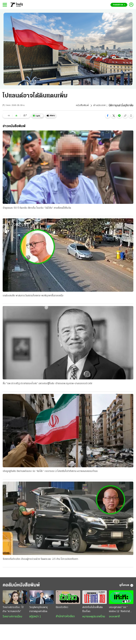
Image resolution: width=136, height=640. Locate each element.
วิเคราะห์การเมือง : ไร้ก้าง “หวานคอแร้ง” (13, 610)
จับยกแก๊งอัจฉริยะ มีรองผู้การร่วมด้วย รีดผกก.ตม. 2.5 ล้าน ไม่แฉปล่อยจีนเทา (40, 559)
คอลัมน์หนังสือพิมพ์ (23, 586)
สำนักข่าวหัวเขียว (65, 617)
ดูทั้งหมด (126, 586)
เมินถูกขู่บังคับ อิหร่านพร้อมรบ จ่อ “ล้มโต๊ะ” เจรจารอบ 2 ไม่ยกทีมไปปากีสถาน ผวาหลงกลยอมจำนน (50, 471)
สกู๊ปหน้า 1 (35, 617)
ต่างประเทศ (99, 105)
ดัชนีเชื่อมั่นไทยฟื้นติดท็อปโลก (92, 610)
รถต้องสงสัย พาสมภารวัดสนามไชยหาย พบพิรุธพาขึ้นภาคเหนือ (33, 296)
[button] (107, 115)
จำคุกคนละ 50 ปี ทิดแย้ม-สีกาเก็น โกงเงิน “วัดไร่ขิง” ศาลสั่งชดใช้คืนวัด (37, 208)
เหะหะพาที (114, 617)
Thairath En (119, 5)
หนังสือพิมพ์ (81, 105)
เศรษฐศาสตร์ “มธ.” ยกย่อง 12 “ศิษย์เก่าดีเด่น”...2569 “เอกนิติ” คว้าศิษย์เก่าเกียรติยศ (119, 611)
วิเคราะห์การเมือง (12, 617)
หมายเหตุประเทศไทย (93, 617)
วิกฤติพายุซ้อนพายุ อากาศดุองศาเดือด (38, 610)
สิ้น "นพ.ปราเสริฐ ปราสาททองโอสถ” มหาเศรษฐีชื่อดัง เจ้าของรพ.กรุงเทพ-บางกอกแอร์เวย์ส (47, 383)
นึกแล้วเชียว (62, 608)
